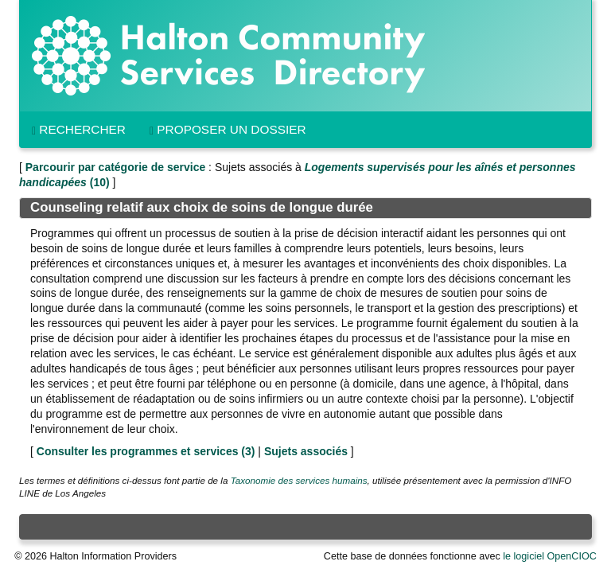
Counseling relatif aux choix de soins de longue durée (201, 207)
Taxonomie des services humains (299, 480)
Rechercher (79, 130)
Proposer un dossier (228, 130)
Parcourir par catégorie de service (115, 167)
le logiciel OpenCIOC (550, 556)
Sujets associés (306, 451)
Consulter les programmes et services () (146, 451)
